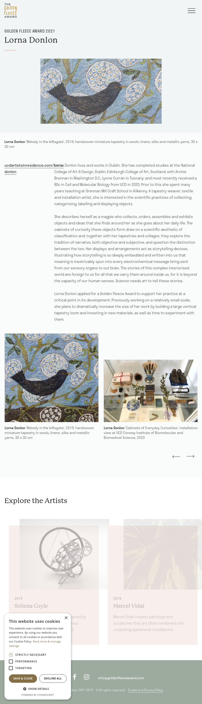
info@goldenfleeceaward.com (121, 678)
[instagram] (86, 678)
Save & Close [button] (23, 678)
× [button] (66, 618)
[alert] (37, 656)
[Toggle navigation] (192, 13)
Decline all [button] (53, 678)
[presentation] (176, 455)
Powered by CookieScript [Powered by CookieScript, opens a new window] (38, 694)
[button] (38, 689)
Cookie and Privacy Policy (145, 690)
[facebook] (74, 678)
